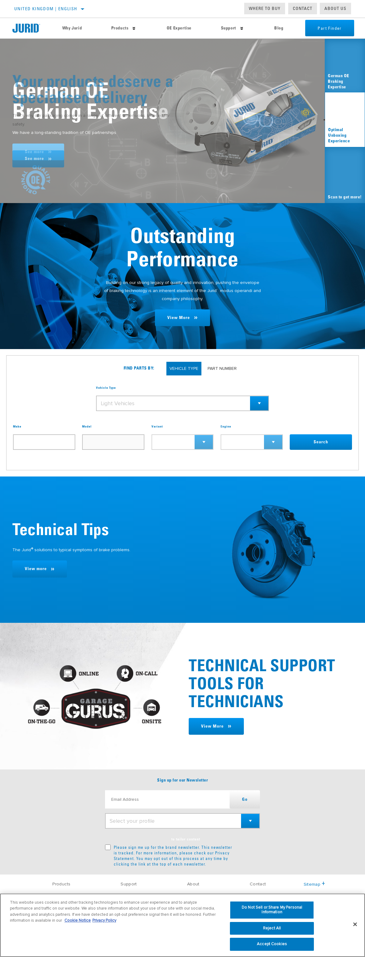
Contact (302, 8)
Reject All (272, 928)
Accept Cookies (272, 943)
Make (17, 426)
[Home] (30, 28)
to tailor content (185, 839)
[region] (182, 925)
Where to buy (264, 8)
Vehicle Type (106, 387)
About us (335, 8)
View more (36, 569)
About (193, 884)
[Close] (355, 924)
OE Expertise (179, 28)
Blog (278, 28)
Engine (226, 426)
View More (178, 318)
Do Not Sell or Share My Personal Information (272, 910)
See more (34, 152)
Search (321, 442)
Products (120, 28)
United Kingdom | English (45, 8)
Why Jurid (72, 28)
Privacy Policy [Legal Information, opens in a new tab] (104, 920)
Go (245, 799)
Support (228, 28)
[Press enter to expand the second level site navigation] (134, 28)
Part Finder (329, 28)
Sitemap (314, 884)
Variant (157, 426)
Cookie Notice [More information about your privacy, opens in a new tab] (77, 920)
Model (87, 426)
